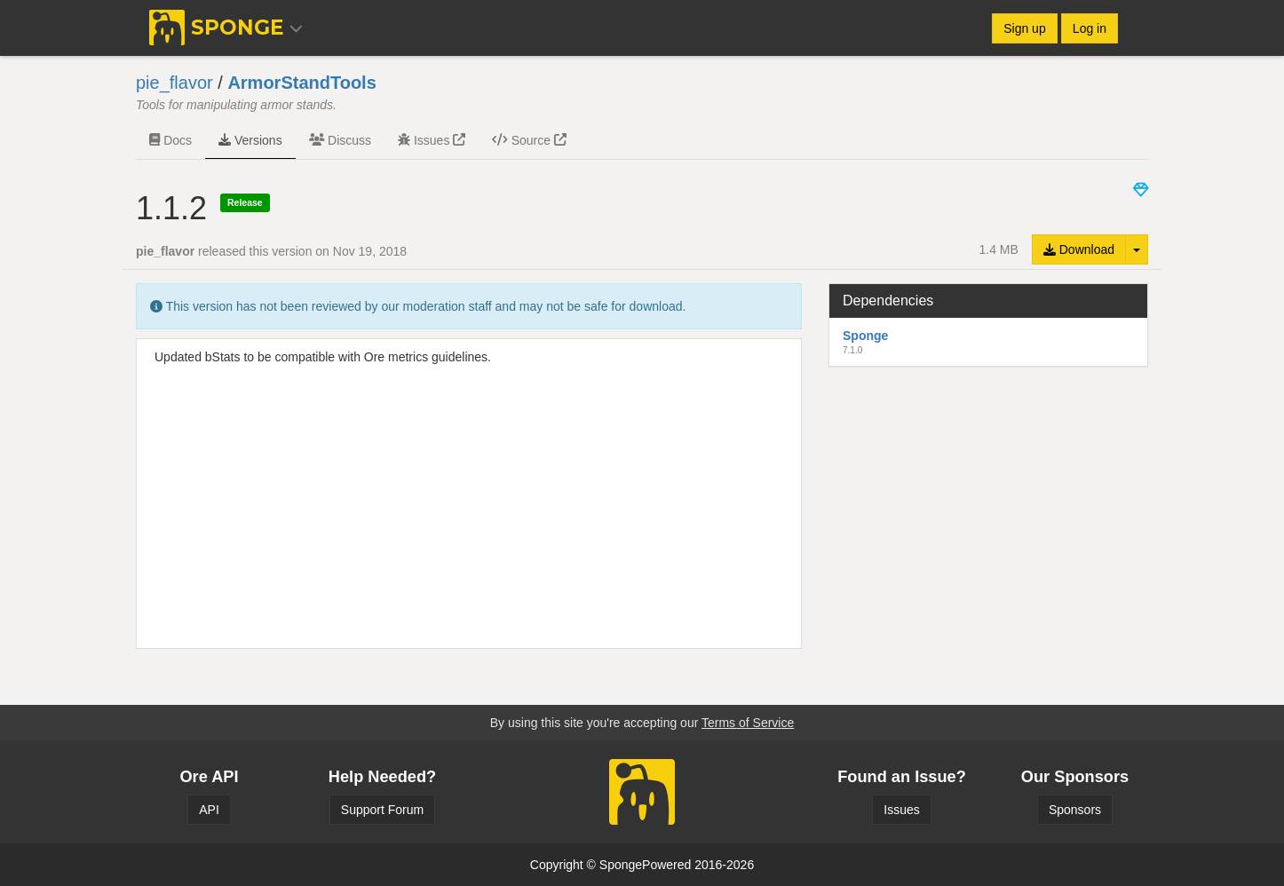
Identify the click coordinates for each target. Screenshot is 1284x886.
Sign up (1024, 28)
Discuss (340, 140)
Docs (170, 140)
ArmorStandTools (301, 82)
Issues (431, 140)
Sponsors (1075, 810)
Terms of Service (747, 723)
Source (529, 140)
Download (1078, 249)
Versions (250, 140)
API (209, 810)
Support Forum (382, 810)
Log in (1089, 28)
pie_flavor (174, 82)
